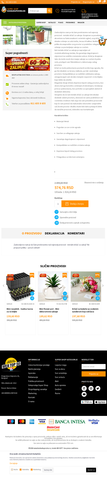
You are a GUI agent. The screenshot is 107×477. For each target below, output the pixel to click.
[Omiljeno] (98, 2)
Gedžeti (58, 415)
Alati (57, 407)
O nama (31, 427)
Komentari (76, 259)
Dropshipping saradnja (37, 415)
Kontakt (31, 423)
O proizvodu (32, 259)
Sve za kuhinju (61, 399)
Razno (57, 419)
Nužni (16, 470)
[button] (40, 10)
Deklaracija (54, 259)
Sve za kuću (60, 403)
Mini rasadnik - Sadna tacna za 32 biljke (20, 336)
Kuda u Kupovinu (7, 27)
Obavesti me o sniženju (94, 208)
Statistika (25, 470)
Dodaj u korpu (77, 229)
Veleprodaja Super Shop (38, 411)
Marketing (32, 419)
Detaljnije (14, 463)
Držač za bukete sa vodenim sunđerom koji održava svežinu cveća (85, 337)
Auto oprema (60, 411)
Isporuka (31, 399)
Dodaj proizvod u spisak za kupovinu (72, 248)
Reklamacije (33, 403)
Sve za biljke (52, 27)
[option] (8, 40)
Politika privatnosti (36, 407)
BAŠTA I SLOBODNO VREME (36, 27)
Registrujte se (88, 2)
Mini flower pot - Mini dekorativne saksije (49, 336)
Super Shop (20, 27)
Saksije (61, 27)
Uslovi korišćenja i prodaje (39, 391)
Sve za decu (60, 395)
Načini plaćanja (34, 395)
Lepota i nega (60, 391)
